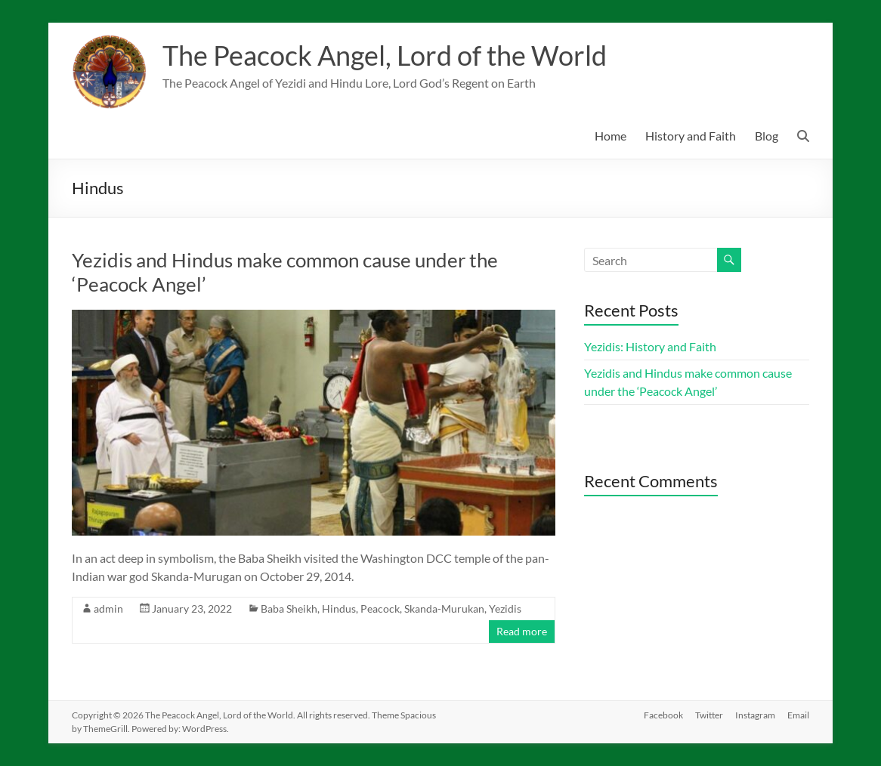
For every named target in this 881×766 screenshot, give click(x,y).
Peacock (380, 608)
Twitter (709, 715)
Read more (521, 631)
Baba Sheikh (289, 608)
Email (798, 715)
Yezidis (505, 608)
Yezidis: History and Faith (650, 346)
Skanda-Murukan (444, 608)
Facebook (663, 715)
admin (108, 608)
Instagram (755, 715)
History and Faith (690, 135)
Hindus (339, 608)
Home (610, 135)
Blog (766, 135)
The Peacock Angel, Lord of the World (384, 55)
